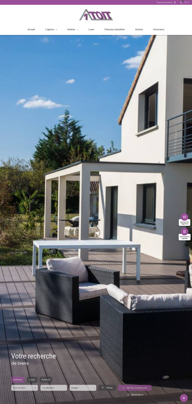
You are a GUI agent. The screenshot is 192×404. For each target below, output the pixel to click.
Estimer (46, 384)
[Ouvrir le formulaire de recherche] (107, 393)
